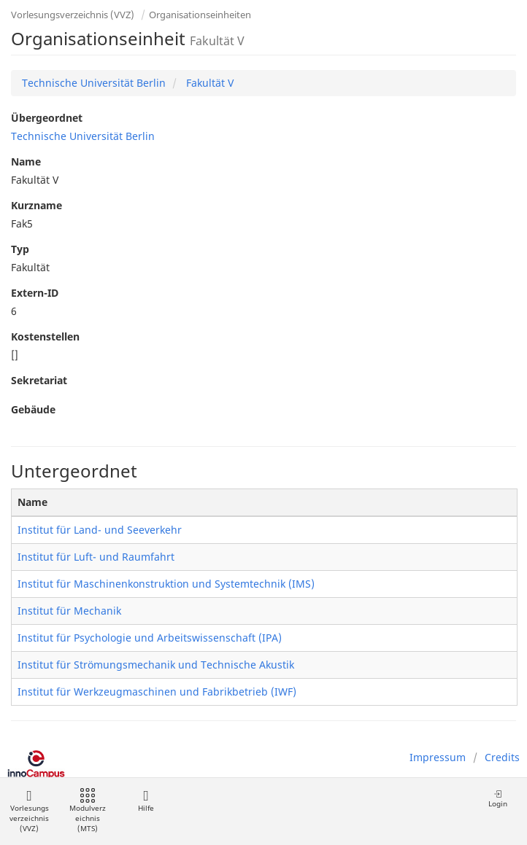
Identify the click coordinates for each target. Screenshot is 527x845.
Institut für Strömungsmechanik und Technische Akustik (156, 664)
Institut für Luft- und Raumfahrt (96, 557)
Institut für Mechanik (69, 611)
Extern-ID (34, 293)
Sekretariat (39, 380)
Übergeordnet (46, 118)
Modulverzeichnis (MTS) (87, 811)
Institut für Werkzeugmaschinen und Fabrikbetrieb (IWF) (157, 691)
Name (26, 161)
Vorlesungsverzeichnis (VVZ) (72, 14)
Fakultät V (208, 83)
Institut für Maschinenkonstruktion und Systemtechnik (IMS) (166, 584)
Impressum (437, 757)
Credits (502, 757)
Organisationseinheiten (200, 14)
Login (497, 799)
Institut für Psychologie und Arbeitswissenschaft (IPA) (150, 638)
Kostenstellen (45, 336)
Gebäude (33, 409)
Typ (20, 249)
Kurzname (36, 205)
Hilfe (145, 801)
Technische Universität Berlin (94, 83)
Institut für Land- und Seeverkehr (100, 530)
